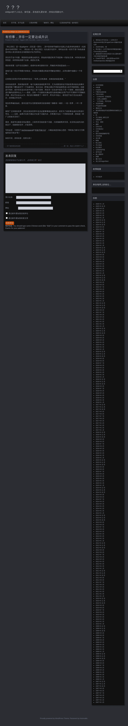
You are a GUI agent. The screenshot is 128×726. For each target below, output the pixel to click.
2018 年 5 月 (100, 393)
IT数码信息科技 (101, 92)
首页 (4, 23)
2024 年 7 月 (100, 232)
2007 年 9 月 (100, 688)
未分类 (98, 138)
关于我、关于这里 (17, 23)
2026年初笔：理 (101, 47)
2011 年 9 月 (100, 578)
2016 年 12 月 (100, 432)
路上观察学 (99, 154)
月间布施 (99, 136)
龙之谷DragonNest (102, 161)
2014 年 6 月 (100, 501)
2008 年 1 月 (100, 679)
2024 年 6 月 (100, 234)
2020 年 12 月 (100, 328)
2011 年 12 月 (100, 571)
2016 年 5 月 (100, 448)
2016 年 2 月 (100, 455)
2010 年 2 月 (100, 621)
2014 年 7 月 (100, 499)
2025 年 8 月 (100, 208)
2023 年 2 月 (100, 271)
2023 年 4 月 (100, 266)
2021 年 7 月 (100, 312)
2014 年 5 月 (100, 504)
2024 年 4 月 (100, 238)
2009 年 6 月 (100, 640)
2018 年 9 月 (100, 386)
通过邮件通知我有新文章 (18, 218)
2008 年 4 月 (100, 672)
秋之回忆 (16, 40)
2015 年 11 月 (100, 462)
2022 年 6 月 (100, 289)
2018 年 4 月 (100, 395)
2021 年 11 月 (100, 305)
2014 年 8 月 (100, 497)
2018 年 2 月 (100, 400)
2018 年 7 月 (100, 388)
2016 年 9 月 (100, 439)
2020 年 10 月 (100, 333)
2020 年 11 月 (100, 331)
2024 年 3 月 (100, 241)
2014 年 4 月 (100, 506)
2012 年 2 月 (100, 566)
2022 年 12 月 (100, 275)
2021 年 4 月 (100, 319)
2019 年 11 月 (100, 354)
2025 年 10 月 (100, 206)
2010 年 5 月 (100, 615)
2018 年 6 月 (100, 391)
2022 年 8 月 (100, 285)
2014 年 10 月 (100, 492)
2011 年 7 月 (100, 582)
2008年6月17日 (23, 32)
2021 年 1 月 (100, 326)
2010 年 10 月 (100, 603)
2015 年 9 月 (100, 467)
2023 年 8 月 (100, 257)
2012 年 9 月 (100, 550)
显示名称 (9, 197)
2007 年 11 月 (100, 684)
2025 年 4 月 (100, 211)
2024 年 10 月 (100, 225)
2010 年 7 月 (100, 610)
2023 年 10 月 (100, 252)
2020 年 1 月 (100, 349)
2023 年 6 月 (100, 262)
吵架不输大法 (40, 130)
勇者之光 (99, 108)
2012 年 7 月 (100, 555)
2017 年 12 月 (100, 405)
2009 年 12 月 (100, 626)
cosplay (98, 90)
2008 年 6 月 (100, 668)
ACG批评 (99, 177)
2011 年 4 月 (100, 589)
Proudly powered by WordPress (51, 718)
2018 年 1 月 (100, 402)
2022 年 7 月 (100, 287)
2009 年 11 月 (100, 628)
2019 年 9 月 (100, 358)
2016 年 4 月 (100, 451)
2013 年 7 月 (100, 527)
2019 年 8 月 (100, 361)
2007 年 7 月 (100, 693)
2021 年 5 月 (100, 317)
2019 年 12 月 (100, 351)
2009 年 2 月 (100, 649)
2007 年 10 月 (100, 686)
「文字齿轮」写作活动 (103, 101)
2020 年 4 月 (100, 342)
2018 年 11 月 (100, 381)
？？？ (13, 7)
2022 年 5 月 (100, 292)
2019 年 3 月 (100, 372)
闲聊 (97, 157)
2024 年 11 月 (100, 222)
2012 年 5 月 (100, 559)
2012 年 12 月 (100, 543)
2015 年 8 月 (100, 469)
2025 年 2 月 (100, 215)
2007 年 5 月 (100, 698)
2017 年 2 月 (100, 428)
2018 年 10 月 (100, 384)
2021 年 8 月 (100, 310)
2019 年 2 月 (100, 375)
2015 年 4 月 (100, 478)
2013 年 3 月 (100, 536)
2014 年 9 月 (100, 495)
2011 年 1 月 (100, 596)
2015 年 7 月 (100, 471)
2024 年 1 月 (100, 245)
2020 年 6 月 (100, 338)
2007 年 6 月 (100, 695)
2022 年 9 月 (100, 282)
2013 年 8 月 (100, 525)
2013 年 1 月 (100, 541)
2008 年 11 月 (100, 656)
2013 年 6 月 (100, 529)
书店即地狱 (99, 103)
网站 (7, 208)
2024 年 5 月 (100, 236)
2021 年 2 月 (100, 324)
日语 (97, 131)
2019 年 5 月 (100, 368)
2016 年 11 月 (100, 435)
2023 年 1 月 (100, 273)
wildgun (13, 32)
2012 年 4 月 (100, 561)
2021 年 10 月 (100, 308)
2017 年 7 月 (100, 416)
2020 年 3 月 (100, 345)
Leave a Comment (42, 40)
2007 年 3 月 (100, 702)
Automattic (84, 718)
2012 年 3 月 (100, 564)
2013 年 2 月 (100, 538)
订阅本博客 (33, 23)
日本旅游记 (99, 129)
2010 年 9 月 (100, 605)
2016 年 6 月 (100, 446)
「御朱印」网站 (48, 23)
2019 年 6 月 (100, 365)
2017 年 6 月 (100, 418)
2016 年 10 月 (100, 437)
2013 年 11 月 (100, 518)
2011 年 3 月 (100, 591)
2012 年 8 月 (100, 552)
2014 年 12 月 (100, 488)
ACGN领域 (99, 85)
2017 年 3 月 (100, 425)
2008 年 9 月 (100, 661)
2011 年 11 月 (100, 573)
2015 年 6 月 (100, 474)
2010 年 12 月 (100, 598)
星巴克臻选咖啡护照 (102, 133)
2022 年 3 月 (100, 296)
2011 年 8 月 (100, 580)
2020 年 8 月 (100, 335)
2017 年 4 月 (100, 423)
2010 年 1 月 (100, 624)
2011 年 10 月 (100, 575)
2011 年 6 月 (100, 585)
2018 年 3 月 (100, 398)
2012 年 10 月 (100, 548)
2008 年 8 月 (100, 663)
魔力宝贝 (99, 159)
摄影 (97, 124)
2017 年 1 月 (100, 430)
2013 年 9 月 (100, 522)
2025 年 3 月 (100, 213)
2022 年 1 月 (100, 301)
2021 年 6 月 (100, 315)
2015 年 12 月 (100, 460)
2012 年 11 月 (100, 545)
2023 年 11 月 (100, 250)
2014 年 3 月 (100, 508)
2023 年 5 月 (100, 264)
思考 (26, 40)
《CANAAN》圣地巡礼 (103, 97)
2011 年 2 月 (100, 594)
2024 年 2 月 (100, 243)
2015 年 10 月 (100, 465)
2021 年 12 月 (100, 303)
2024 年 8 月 (100, 229)
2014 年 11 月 (100, 490)
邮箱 (7, 202)
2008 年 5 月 (100, 670)
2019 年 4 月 (100, 370)
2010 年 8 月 (100, 608)
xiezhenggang (27, 130)
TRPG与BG (100, 94)
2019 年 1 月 (100, 377)
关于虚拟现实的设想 (13, 146)
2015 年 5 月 (100, 476)
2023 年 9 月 (100, 255)
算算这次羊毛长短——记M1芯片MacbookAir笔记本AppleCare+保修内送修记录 (108, 42)
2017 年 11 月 (100, 407)
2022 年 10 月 (100, 280)
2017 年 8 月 (100, 414)
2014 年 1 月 (100, 513)
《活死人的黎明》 (102, 99)
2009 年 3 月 (100, 647)
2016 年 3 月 (100, 453)
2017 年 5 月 (100, 421)
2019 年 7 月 (100, 363)
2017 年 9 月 (100, 411)
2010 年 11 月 (100, 601)
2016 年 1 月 (100, 458)
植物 (97, 140)
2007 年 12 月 (100, 681)
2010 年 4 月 (100, 617)
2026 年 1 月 (100, 204)
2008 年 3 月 (100, 674)
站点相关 (99, 147)
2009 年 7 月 (100, 638)
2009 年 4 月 (100, 645)
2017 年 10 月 (100, 409)
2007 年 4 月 (100, 700)
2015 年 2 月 (100, 483)
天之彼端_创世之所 (102, 117)
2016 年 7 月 (100, 444)
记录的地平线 (100, 150)
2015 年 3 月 (100, 481)
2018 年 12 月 (100, 379)
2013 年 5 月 (100, 531)
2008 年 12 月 (100, 654)
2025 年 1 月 (100, 218)
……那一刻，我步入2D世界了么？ (72, 146)
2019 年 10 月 (100, 356)
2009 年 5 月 (100, 642)
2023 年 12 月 (100, 248)
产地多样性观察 (101, 106)
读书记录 (99, 152)
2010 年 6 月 (100, 612)
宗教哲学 (99, 120)
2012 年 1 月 (100, 568)
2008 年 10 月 (100, 658)
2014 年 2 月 (100, 511)
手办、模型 (99, 122)
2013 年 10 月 (100, 520)
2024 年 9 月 (100, 227)
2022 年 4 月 (100, 294)
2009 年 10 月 (100, 631)
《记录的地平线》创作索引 (68, 23)
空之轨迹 (99, 145)
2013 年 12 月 (100, 515)
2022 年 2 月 (100, 298)
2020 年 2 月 (100, 347)
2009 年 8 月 (100, 635)
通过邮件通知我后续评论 (18, 213)
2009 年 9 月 (100, 633)
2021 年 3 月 (100, 321)
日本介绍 (99, 127)
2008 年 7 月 (100, 665)
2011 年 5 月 (100, 587)
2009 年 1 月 (100, 651)
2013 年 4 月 (100, 534)
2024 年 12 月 (100, 220)
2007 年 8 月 (100, 691)
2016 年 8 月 (100, 441)
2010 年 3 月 (100, 619)
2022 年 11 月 (100, 278)
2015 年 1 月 (100, 485)
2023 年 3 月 (100, 268)
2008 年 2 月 (100, 677)
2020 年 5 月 (100, 340)
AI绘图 (98, 87)
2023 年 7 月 (100, 259)
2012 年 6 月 (100, 557)
